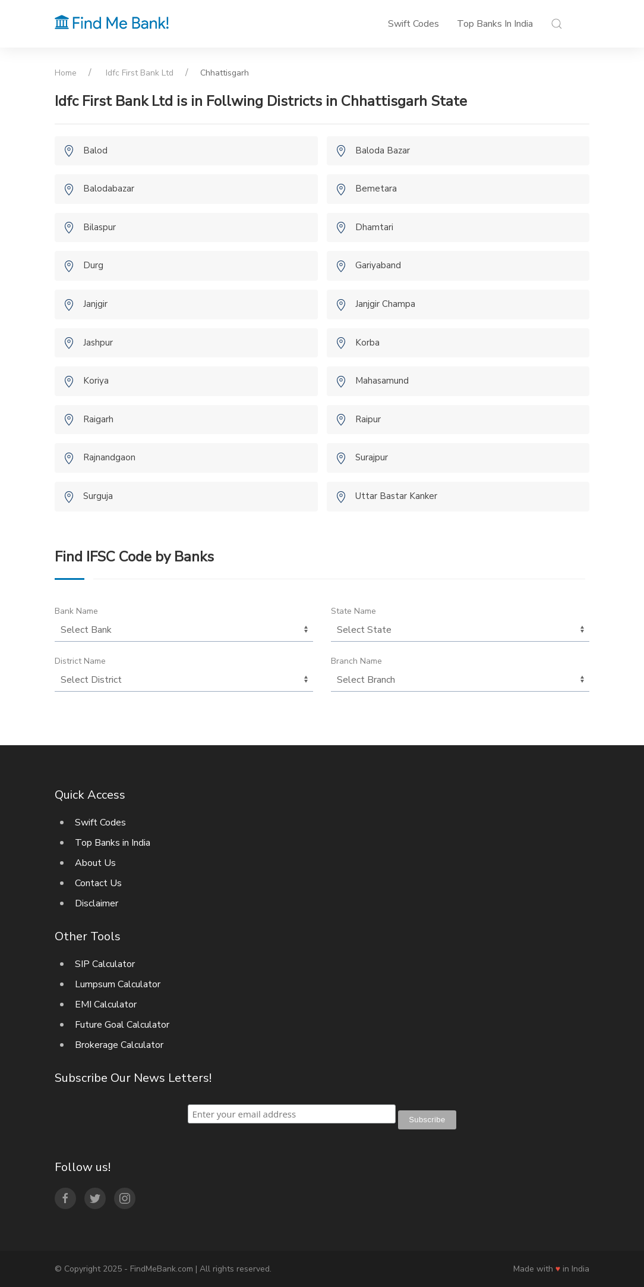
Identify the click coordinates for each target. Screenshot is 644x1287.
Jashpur (98, 343)
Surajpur (371, 457)
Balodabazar (108, 188)
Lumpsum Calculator (117, 984)
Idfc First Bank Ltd (139, 73)
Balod (95, 150)
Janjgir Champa (385, 304)
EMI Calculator (106, 1004)
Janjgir (95, 304)
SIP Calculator (105, 964)
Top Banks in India (495, 23)
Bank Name (76, 611)
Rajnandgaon (109, 457)
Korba (367, 343)
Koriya (96, 381)
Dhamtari (374, 227)
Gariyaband (378, 265)
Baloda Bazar (382, 150)
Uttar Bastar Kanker (396, 496)
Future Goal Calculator (122, 1024)
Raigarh (98, 419)
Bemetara (376, 188)
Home (66, 73)
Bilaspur (99, 227)
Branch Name (356, 661)
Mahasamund (382, 381)
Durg (93, 265)
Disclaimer (96, 903)
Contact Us (98, 883)
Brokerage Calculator (119, 1044)
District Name (80, 661)
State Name (353, 611)
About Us (95, 862)
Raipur (368, 419)
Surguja (98, 496)
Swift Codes (413, 23)
